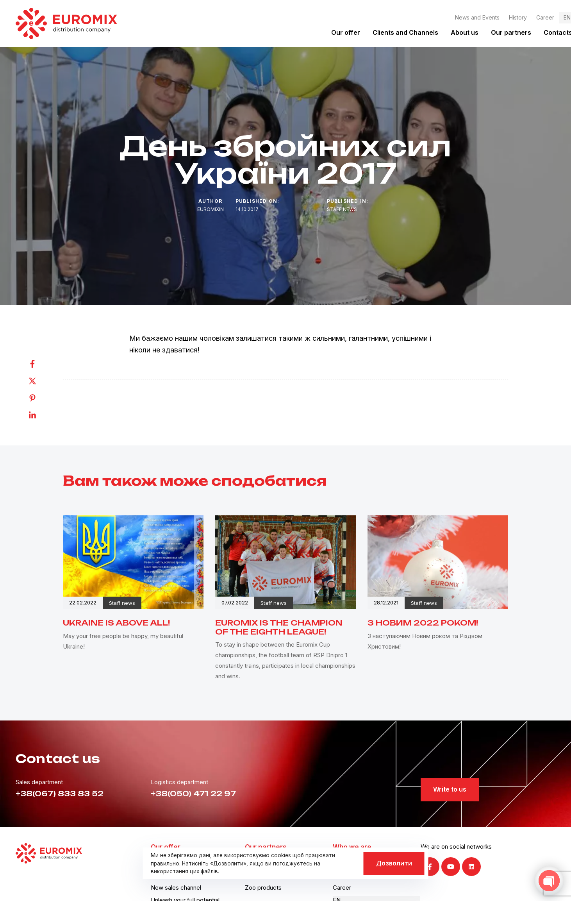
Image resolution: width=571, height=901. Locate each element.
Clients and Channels (405, 32)
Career (545, 17)
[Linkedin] (40, 415)
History (518, 17)
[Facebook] (40, 364)
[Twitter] (40, 381)
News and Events (477, 17)
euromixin (210, 209)
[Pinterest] (40, 398)
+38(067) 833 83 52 (59, 793)
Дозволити (394, 863)
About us (464, 32)
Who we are (352, 847)
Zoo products (263, 887)
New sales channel (176, 887)
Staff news (342, 209)
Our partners (511, 32)
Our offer (345, 32)
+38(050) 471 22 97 (193, 793)
